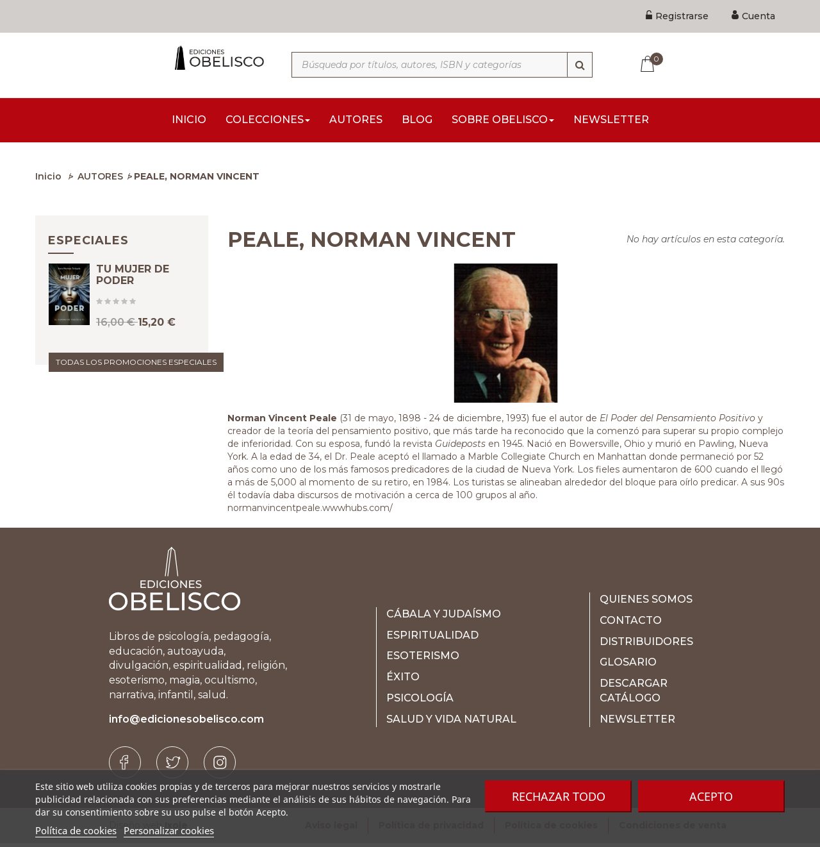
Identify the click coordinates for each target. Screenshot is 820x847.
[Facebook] (125, 766)
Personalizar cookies (169, 830)
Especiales (88, 244)
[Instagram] (220, 766)
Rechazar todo (558, 796)
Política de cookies (76, 830)
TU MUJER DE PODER (132, 289)
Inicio (48, 180)
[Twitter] (172, 766)
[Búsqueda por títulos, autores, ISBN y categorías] (442, 65)
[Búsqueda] (580, 65)
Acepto (711, 796)
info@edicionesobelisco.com (186, 723)
